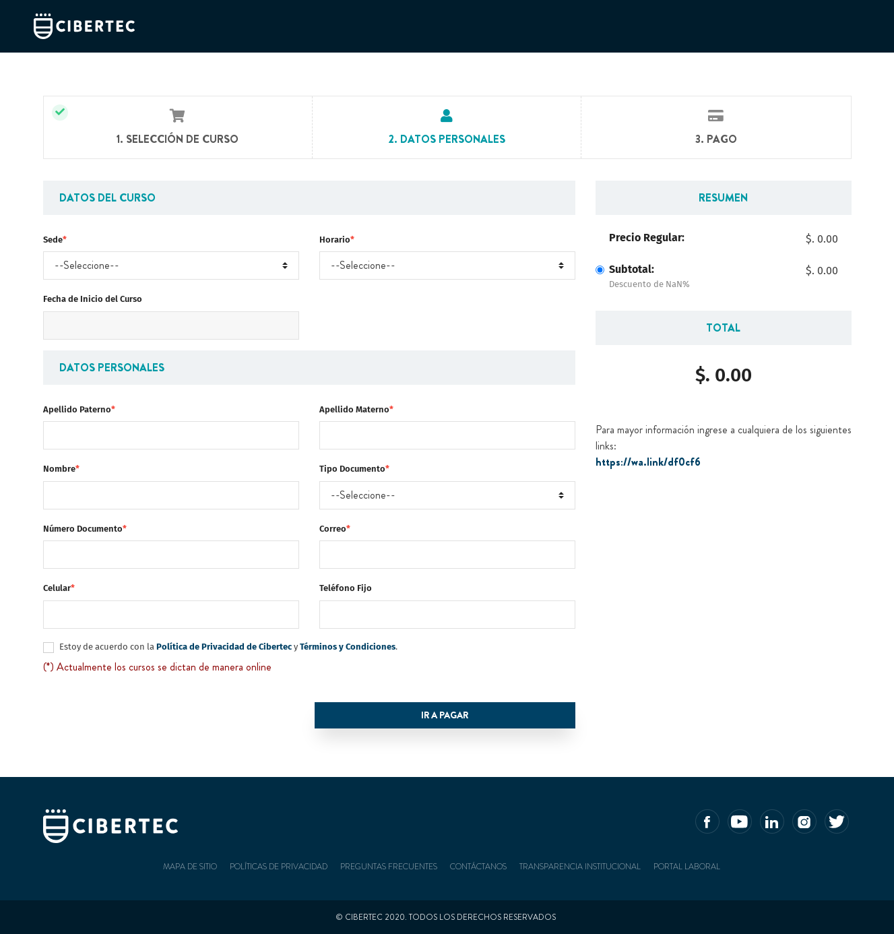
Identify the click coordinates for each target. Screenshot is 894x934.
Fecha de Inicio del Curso (92, 299)
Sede (55, 240)
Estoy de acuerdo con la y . (228, 647)
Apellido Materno (356, 409)
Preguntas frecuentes (388, 867)
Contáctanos (478, 867)
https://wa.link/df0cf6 (648, 462)
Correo (334, 529)
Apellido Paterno (79, 409)
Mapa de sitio (190, 867)
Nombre (61, 469)
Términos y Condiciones (347, 647)
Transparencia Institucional (580, 867)
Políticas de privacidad (278, 867)
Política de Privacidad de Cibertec (223, 647)
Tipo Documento (354, 469)
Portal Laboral (686, 867)
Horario (336, 240)
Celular (59, 588)
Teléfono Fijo (345, 588)
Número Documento (85, 529)
